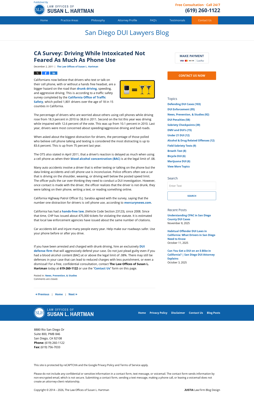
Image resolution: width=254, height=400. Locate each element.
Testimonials (177, 20)
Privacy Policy (158, 313)
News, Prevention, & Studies (61, 275)
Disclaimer (178, 313)
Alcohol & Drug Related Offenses (190, 140)
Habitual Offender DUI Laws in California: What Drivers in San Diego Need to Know (191, 235)
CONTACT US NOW (192, 75)
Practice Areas (69, 20)
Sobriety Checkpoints (183, 125)
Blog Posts (213, 313)
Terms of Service (130, 365)
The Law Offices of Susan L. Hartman (87, 390)
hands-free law (73, 211)
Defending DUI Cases (184, 104)
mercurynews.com (137, 202)
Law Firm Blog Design (202, 390)
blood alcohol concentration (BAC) (95, 159)
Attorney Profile (127, 20)
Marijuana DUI (178, 161)
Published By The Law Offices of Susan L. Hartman (197, 8)
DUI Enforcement (181, 109)
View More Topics (178, 166)
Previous (42, 294)
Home (44, 20)
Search (191, 195)
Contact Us (205, 20)
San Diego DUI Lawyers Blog (64, 8)
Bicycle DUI (176, 156)
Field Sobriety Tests (181, 145)
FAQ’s (153, 20)
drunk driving (87, 88)
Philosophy (98, 20)
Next (73, 294)
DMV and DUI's (179, 130)
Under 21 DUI (178, 135)
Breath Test (176, 151)
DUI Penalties (178, 119)
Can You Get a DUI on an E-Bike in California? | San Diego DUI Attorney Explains (191, 254)
